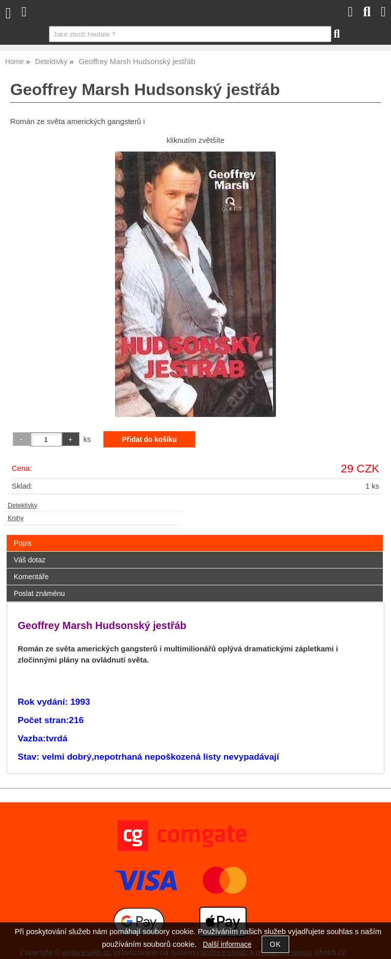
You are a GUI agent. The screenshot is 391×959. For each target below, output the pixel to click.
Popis (23, 543)
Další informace (227, 944)
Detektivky (22, 505)
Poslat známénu (39, 593)
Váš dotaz (29, 560)
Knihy (16, 518)
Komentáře (31, 577)
